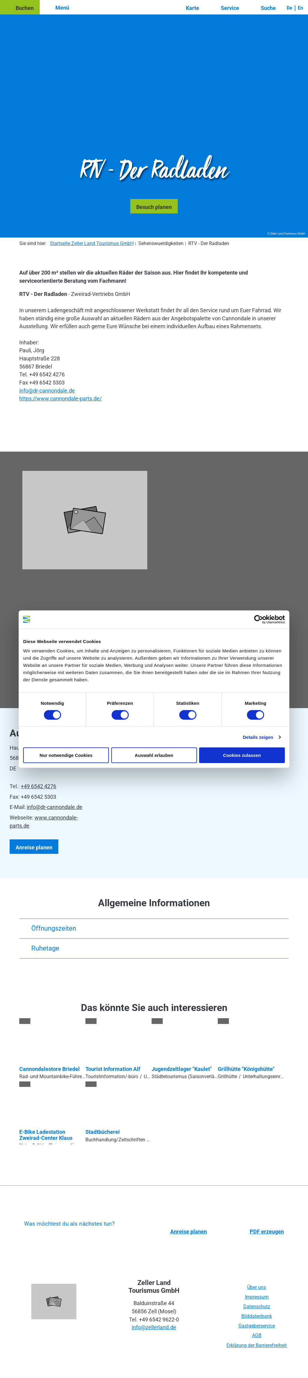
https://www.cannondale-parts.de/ (60, 398)
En (300, 8)
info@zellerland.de (154, 1327)
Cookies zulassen (242, 755)
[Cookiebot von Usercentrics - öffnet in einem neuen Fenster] (258, 619)
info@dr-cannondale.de (47, 390)
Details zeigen (258, 736)
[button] (20, 7)
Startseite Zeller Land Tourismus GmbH (92, 243)
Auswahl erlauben (154, 755)
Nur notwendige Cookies (66, 755)
